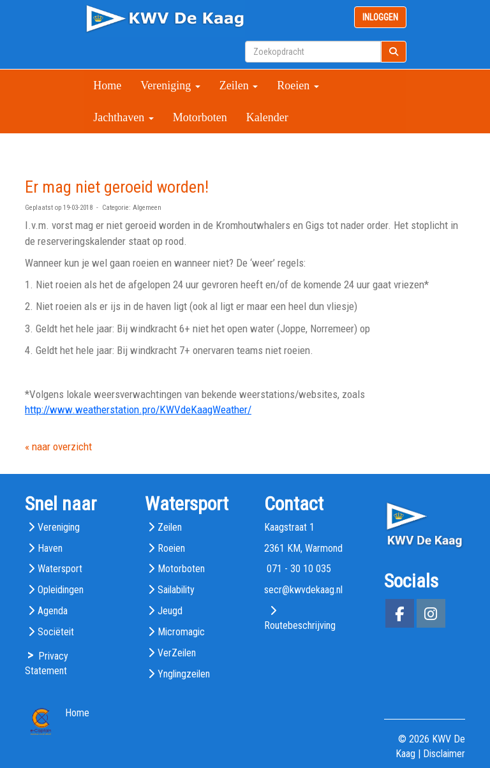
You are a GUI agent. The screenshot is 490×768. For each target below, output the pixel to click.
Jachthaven (123, 117)
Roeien (298, 85)
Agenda (53, 611)
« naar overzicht (58, 446)
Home (107, 85)
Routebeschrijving (300, 625)
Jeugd (170, 611)
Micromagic (181, 632)
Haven (50, 548)
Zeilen (238, 85)
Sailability (176, 590)
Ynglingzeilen (184, 674)
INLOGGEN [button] (380, 17)
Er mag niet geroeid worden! (117, 186)
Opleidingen (61, 590)
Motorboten (200, 117)
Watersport (60, 569)
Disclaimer (444, 754)
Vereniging (170, 85)
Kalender (267, 117)
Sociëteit (56, 632)
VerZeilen (177, 653)
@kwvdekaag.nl (303, 590)
